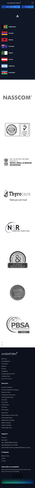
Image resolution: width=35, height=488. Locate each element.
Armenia (11, 33)
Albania (11, 40)
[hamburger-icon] (32, 3)
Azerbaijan (12, 72)
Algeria (11, 53)
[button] (17, 342)
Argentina (12, 66)
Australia (11, 46)
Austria (11, 59)
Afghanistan (12, 26)
